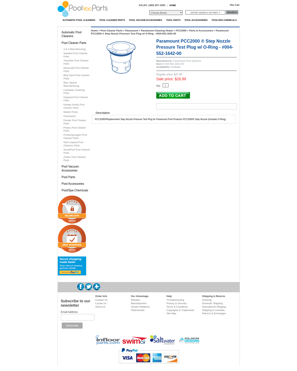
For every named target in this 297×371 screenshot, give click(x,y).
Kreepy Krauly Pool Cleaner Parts (73, 106)
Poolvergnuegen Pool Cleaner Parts (75, 136)
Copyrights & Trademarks (180, 310)
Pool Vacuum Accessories (145, 20)
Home (94, 30)
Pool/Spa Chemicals (224, 20)
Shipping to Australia (213, 310)
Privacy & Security (176, 303)
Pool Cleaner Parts (112, 20)
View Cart (234, 5)
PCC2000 (181, 30)
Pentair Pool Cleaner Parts (74, 122)
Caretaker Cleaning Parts (74, 92)
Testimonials (138, 310)
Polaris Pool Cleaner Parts (74, 129)
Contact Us (101, 300)
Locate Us (100, 303)
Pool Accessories (196, 20)
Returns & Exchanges (214, 313)
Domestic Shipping (212, 303)
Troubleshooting (175, 300)
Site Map (171, 313)
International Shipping (214, 306)
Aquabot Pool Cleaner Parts (75, 55)
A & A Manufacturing (74, 49)
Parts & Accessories (201, 30)
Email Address (69, 311)
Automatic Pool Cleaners (79, 20)
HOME (172, 5)
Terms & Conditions (177, 306)
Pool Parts (173, 20)
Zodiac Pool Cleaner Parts (74, 159)
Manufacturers (139, 303)
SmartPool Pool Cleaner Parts (76, 151)
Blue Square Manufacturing (71, 84)
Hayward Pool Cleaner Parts (75, 99)
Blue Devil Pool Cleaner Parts (76, 77)
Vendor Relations (140, 306)
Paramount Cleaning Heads (157, 30)
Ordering (207, 300)
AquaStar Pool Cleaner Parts (76, 62)
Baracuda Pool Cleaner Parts (76, 69)
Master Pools (70, 112)
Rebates (135, 300)
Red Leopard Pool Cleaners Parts (73, 144)
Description (103, 112)
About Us (100, 306)
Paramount (131, 30)
